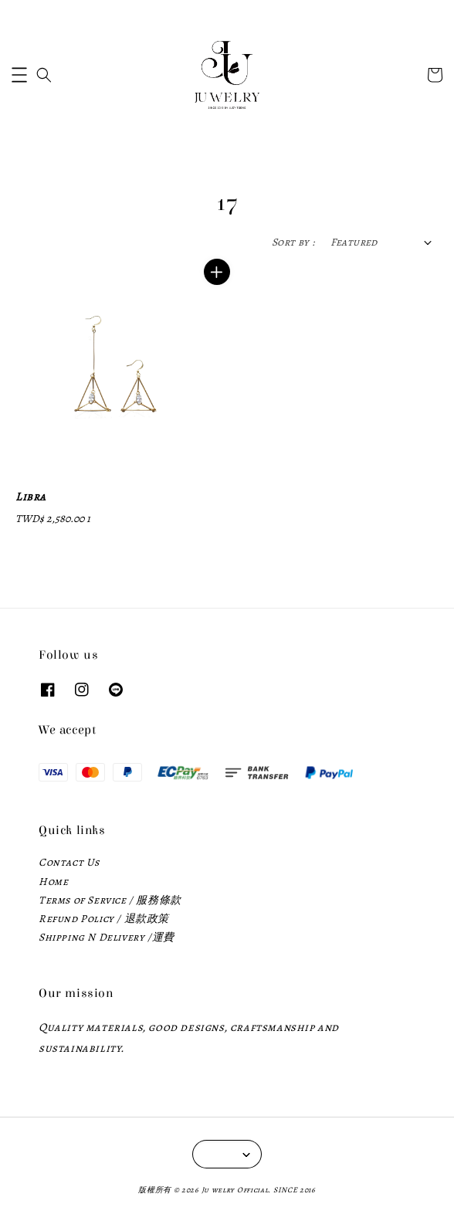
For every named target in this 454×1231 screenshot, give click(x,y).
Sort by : (293, 242)
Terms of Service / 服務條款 (110, 900)
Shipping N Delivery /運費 (106, 937)
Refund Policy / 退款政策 (104, 918)
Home (53, 881)
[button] (19, 75)
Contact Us (69, 862)
